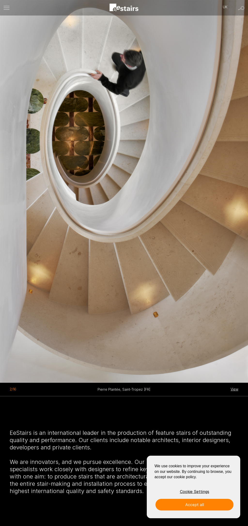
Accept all (194, 504)
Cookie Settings (194, 491)
